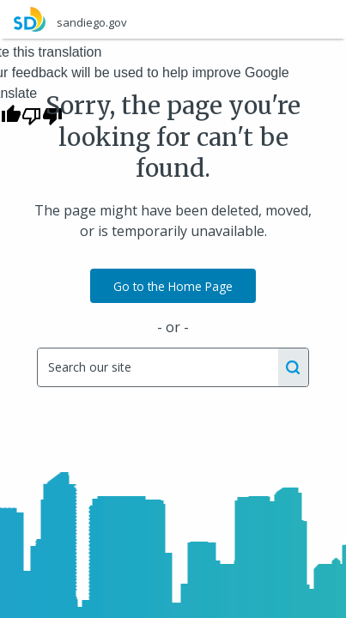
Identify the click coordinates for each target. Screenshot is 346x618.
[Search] (157, 367)
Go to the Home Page (173, 286)
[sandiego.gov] (173, 19)
